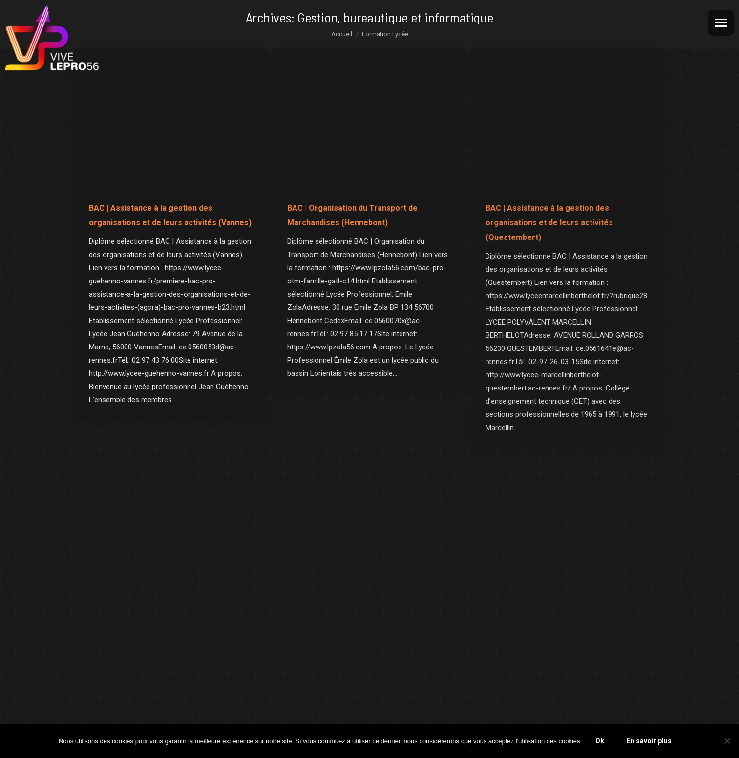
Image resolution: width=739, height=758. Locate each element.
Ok (599, 741)
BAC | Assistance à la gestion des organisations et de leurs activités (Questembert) (549, 222)
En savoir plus (649, 741)
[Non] (727, 741)
